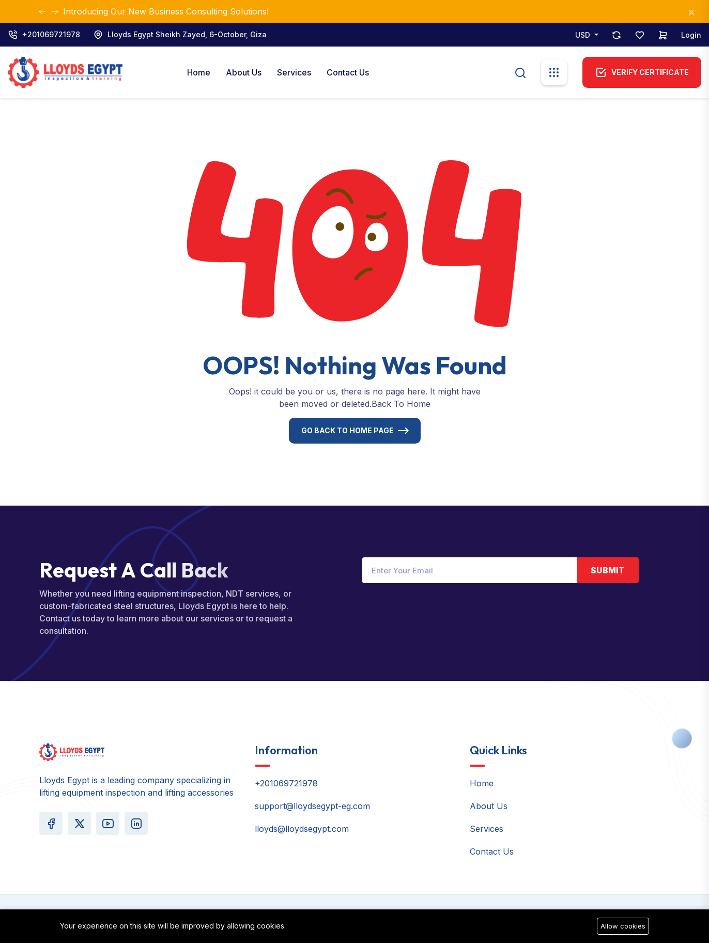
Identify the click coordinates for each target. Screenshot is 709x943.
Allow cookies (622, 926)
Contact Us (348, 72)
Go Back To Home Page (347, 430)
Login (691, 35)
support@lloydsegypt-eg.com (312, 806)
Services (294, 72)
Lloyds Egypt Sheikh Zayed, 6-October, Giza (187, 34)
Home (198, 72)
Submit (608, 570)
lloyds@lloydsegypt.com (302, 829)
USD (583, 35)
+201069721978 (51, 34)
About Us (243, 72)
